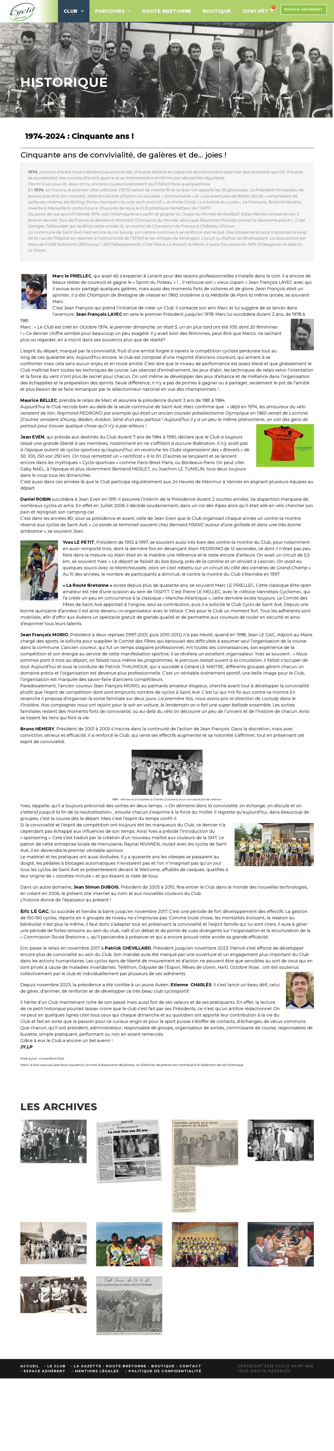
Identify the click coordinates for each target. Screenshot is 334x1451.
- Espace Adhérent (43, 1371)
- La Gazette (86, 1366)
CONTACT (255, 11)
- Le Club (55, 1366)
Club (71, 11)
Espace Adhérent (304, 9)
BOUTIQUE (217, 11)
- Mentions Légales (95, 1371)
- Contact (188, 1366)
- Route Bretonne (125, 1366)
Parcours (110, 11)
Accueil (29, 1366)
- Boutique (161, 1366)
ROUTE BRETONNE (166, 11)
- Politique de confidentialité (163, 1371)
